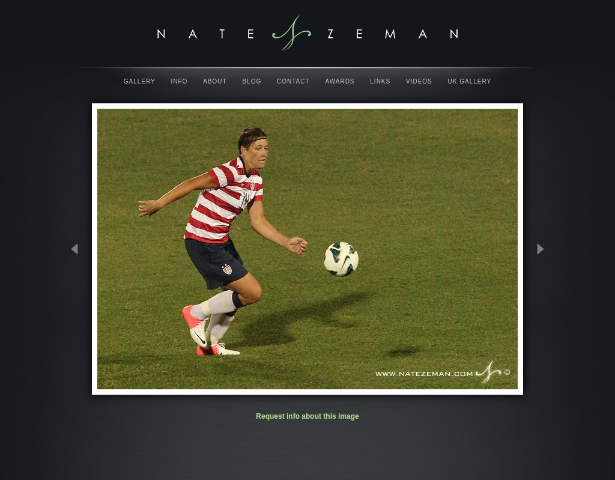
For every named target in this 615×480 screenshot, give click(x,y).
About (214, 81)
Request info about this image (307, 416)
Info (179, 81)
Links (380, 81)
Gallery (140, 81)
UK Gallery (470, 81)
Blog (251, 81)
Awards (339, 81)
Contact (293, 81)
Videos (419, 81)
